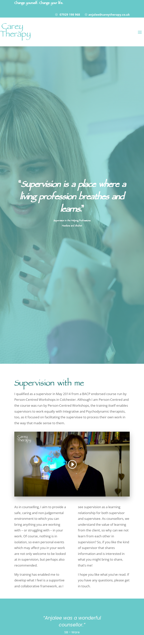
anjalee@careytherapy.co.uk (109, 14)
